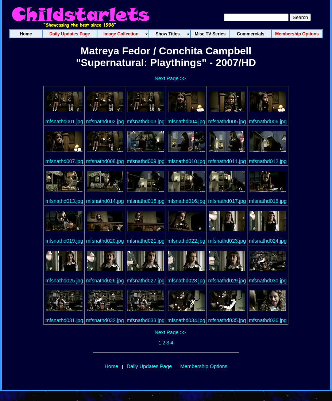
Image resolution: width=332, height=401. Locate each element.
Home (111, 366)
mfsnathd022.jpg (186, 241)
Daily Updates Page (149, 366)
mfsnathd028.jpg (186, 281)
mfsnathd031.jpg (64, 320)
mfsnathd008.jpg (105, 161)
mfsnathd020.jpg (105, 241)
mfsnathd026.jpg (105, 281)
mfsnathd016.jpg (186, 201)
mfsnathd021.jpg (146, 241)
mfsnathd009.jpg (146, 161)
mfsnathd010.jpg (186, 161)
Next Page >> (170, 78)
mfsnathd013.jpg (64, 201)
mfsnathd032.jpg (105, 320)
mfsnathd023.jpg (227, 241)
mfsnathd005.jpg (227, 121)
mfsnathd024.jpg (268, 241)
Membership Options (203, 366)
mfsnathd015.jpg (146, 201)
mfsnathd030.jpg (268, 281)
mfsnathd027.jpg (146, 281)
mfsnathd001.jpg (64, 121)
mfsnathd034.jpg (186, 320)
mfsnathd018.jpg (268, 201)
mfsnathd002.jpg (105, 121)
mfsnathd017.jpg (227, 201)
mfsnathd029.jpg (227, 281)
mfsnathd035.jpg (227, 320)
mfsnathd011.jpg (227, 161)
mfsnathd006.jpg (268, 121)
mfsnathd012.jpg (268, 161)
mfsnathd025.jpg (64, 281)
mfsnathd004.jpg (186, 121)
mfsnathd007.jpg (64, 161)
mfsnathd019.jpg (64, 241)
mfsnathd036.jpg (268, 320)
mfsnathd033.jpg (146, 320)
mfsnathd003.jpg (146, 121)
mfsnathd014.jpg (105, 201)
